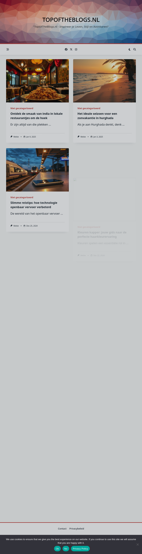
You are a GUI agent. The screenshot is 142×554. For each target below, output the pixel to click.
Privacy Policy (80, 548)
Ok (57, 548)
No (65, 548)
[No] (137, 544)
